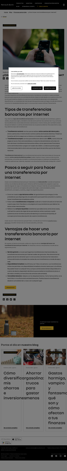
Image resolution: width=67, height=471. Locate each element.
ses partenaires (20, 73)
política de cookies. (31, 83)
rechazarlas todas (37, 88)
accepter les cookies (50, 88)
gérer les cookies (16, 88)
